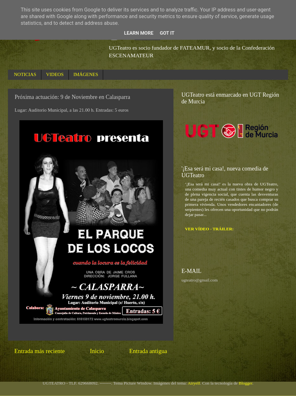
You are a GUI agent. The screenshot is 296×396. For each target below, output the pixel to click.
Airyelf (194, 383)
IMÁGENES (86, 74)
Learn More (138, 33)
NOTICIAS (25, 74)
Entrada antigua (148, 351)
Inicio (97, 351)
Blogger (245, 383)
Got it (167, 33)
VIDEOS (55, 74)
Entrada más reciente (39, 351)
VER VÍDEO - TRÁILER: (209, 228)
